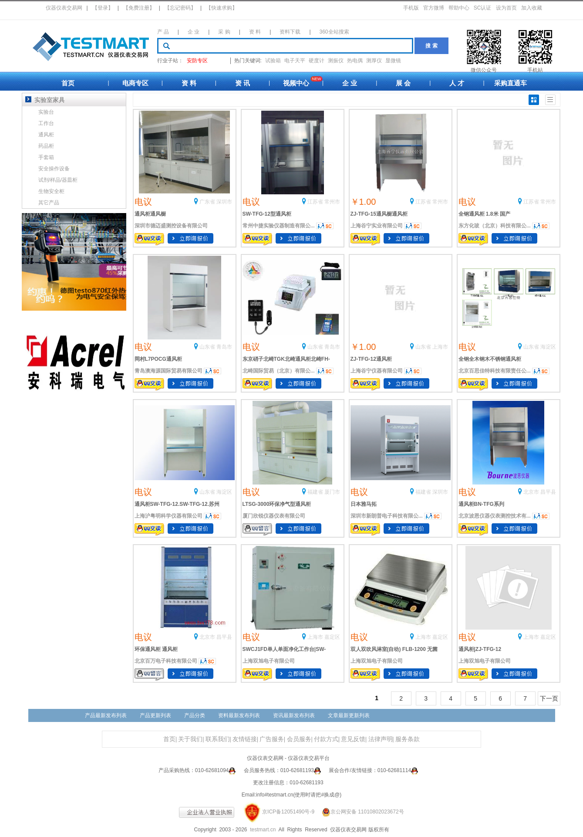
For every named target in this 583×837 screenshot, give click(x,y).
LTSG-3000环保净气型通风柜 (277, 504)
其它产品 (48, 203)
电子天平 (294, 61)
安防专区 (197, 61)
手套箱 (46, 157)
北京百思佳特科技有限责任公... (494, 371)
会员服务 (299, 739)
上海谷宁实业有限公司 (376, 226)
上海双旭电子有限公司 (269, 661)
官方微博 (433, 8)
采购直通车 (510, 83)
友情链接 (245, 739)
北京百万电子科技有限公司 (166, 661)
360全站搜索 (334, 32)
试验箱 (273, 61)
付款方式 (326, 739)
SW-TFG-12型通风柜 (267, 214)
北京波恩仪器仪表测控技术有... (494, 516)
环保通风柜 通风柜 (156, 649)
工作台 (46, 123)
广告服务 (271, 739)
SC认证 (483, 8)
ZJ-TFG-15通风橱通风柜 (379, 214)
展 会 (403, 83)
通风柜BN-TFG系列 (481, 504)
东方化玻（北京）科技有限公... (494, 226)
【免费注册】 (139, 8)
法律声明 (380, 739)
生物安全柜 (51, 191)
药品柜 (46, 146)
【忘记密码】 (180, 8)
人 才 (456, 83)
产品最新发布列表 (106, 715)
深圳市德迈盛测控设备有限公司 (171, 226)
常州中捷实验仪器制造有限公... (279, 226)
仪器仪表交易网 (64, 8)
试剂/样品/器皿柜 (58, 180)
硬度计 (316, 61)
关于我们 (190, 739)
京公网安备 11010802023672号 (360, 812)
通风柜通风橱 (150, 214)
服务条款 (407, 739)
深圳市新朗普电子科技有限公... (386, 516)
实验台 (46, 112)
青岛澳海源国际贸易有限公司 (168, 371)
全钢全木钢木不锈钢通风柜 (489, 359)
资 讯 (242, 83)
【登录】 (102, 8)
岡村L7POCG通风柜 (158, 359)
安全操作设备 (54, 169)
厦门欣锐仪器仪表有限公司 (274, 516)
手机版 (411, 8)
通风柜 (46, 135)
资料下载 (290, 32)
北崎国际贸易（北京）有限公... (279, 371)
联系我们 (218, 739)
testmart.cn (263, 830)
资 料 (255, 32)
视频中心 (296, 83)
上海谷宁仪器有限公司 (376, 371)
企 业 (193, 32)
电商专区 (135, 83)
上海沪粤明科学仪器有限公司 (168, 516)
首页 (67, 83)
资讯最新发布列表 (294, 715)
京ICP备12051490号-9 (288, 812)
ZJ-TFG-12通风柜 (371, 359)
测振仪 (336, 61)
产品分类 (194, 715)
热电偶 (355, 61)
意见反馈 (353, 739)
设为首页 (506, 8)
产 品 (163, 32)
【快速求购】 (221, 8)
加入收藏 (531, 8)
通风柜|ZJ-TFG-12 (480, 649)
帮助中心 (458, 8)
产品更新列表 (155, 715)
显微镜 (393, 61)
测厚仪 (374, 61)
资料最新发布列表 (239, 715)
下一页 (549, 698)
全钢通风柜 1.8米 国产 (484, 214)
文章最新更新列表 (349, 715)
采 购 (224, 32)
